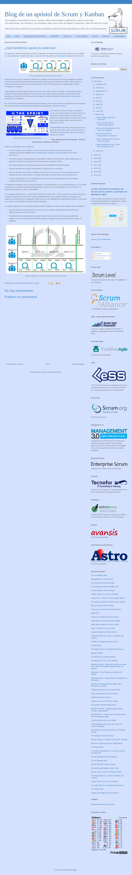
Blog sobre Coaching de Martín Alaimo (105, 621)
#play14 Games (97, 653)
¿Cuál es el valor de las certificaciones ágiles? (104, 124)
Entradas (97, 254)
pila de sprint (72, 175)
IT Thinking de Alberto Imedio (102, 736)
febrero (99, 114)
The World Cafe (97, 747)
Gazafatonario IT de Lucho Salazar (104, 661)
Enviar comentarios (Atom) (51, 372)
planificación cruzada (34, 210)
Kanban (61, 135)
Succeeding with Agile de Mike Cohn (105, 587)
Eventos (95, 36)
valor (47, 150)
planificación (21, 169)
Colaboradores (119, 36)
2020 (96, 155)
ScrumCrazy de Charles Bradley (103, 657)
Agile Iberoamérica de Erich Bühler (104, 694)
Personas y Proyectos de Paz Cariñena (106, 609)
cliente (43, 153)
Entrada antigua (78, 364)
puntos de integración (27, 216)
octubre (99, 88)
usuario (37, 153)
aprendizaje (56, 127)
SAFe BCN (67, 36)
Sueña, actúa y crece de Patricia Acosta (106, 772)
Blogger (74, 870)
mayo (98, 104)
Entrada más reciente (15, 364)
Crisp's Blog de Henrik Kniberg (102, 590)
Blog (8, 36)
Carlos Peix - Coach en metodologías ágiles (107, 598)
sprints (62, 150)
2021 (96, 81)
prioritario (32, 181)
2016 (96, 168)
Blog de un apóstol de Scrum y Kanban (54, 14)
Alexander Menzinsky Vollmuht (102, 804)
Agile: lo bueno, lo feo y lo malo (103, 628)
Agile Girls (95, 613)
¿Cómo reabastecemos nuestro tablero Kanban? (107, 140)
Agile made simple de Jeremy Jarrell (105, 624)
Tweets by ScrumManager (101, 239)
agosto (99, 94)
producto (80, 56)
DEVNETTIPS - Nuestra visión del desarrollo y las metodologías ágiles (108, 715)
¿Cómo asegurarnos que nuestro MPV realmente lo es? (108, 145)
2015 (96, 172)
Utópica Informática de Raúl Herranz (105, 617)
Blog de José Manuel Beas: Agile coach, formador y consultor (106, 685)
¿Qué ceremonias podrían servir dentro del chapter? (107, 129)
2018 (96, 162)
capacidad (71, 91)
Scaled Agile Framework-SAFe (35, 36)
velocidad (8, 94)
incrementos (22, 218)
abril (98, 108)
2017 (96, 165)
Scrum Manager (81, 36)
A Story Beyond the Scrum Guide (103, 720)
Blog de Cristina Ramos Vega (102, 606)
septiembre (100, 91)
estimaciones (18, 197)
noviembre (100, 84)
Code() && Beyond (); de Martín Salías (106, 690)
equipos (10, 87)
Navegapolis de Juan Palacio (102, 579)
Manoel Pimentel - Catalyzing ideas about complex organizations (107, 710)
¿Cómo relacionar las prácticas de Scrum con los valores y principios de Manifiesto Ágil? (109, 192)
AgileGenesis (37, 138)
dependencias (72, 210)
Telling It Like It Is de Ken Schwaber (104, 594)
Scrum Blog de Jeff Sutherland (102, 583)
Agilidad (10, 53)
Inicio (48, 364)
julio (97, 98)
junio (98, 101)
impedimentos (26, 106)
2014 (96, 175)
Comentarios (98, 258)
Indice (17, 36)
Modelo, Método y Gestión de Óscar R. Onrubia (109, 740)
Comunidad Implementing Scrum (103, 705)
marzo (98, 111)
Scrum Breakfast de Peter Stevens (104, 632)
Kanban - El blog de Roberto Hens (104, 642)
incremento (61, 56)
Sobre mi (106, 36)
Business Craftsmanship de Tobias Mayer (107, 743)
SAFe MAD (54, 36)
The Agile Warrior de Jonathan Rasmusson (107, 649)
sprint (52, 120)
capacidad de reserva (68, 96)
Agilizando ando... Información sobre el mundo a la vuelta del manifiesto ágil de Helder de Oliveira (108, 666)
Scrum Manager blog (99, 575)
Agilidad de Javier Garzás (101, 697)
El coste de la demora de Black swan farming (108, 602)
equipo (11, 91)
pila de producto (62, 153)
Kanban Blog (96, 645)
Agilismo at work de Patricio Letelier (104, 701)
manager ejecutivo (69, 185)
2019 (96, 158)
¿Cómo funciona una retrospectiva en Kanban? (106, 135)
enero (98, 151)
